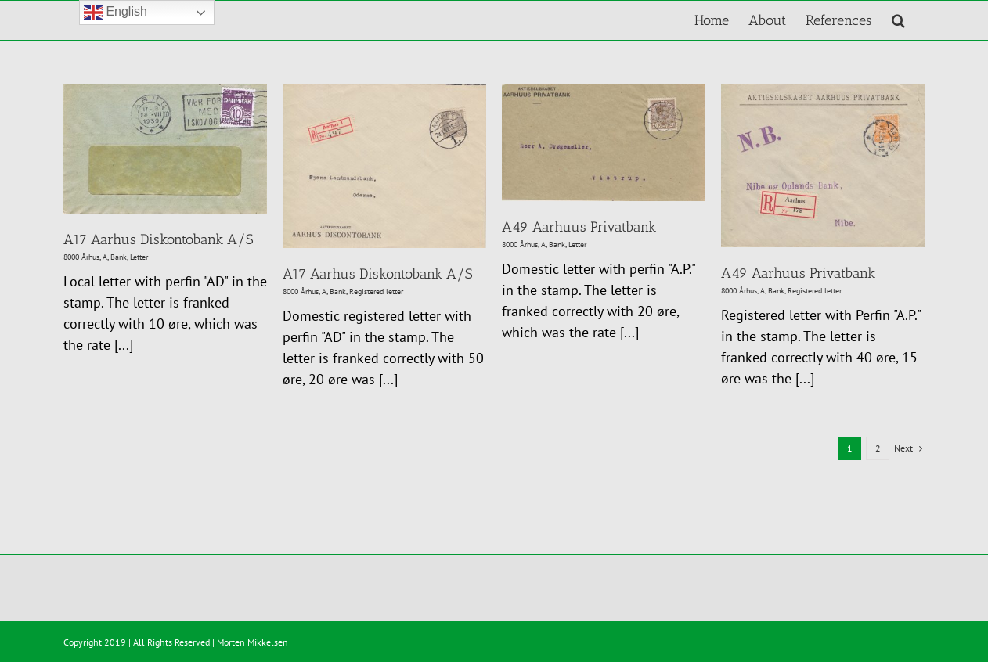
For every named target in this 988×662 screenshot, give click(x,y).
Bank (118, 257)
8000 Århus (81, 257)
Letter (139, 257)
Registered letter (376, 291)
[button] (898, 20)
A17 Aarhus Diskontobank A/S (158, 239)
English (115, 12)
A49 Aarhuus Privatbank (579, 227)
